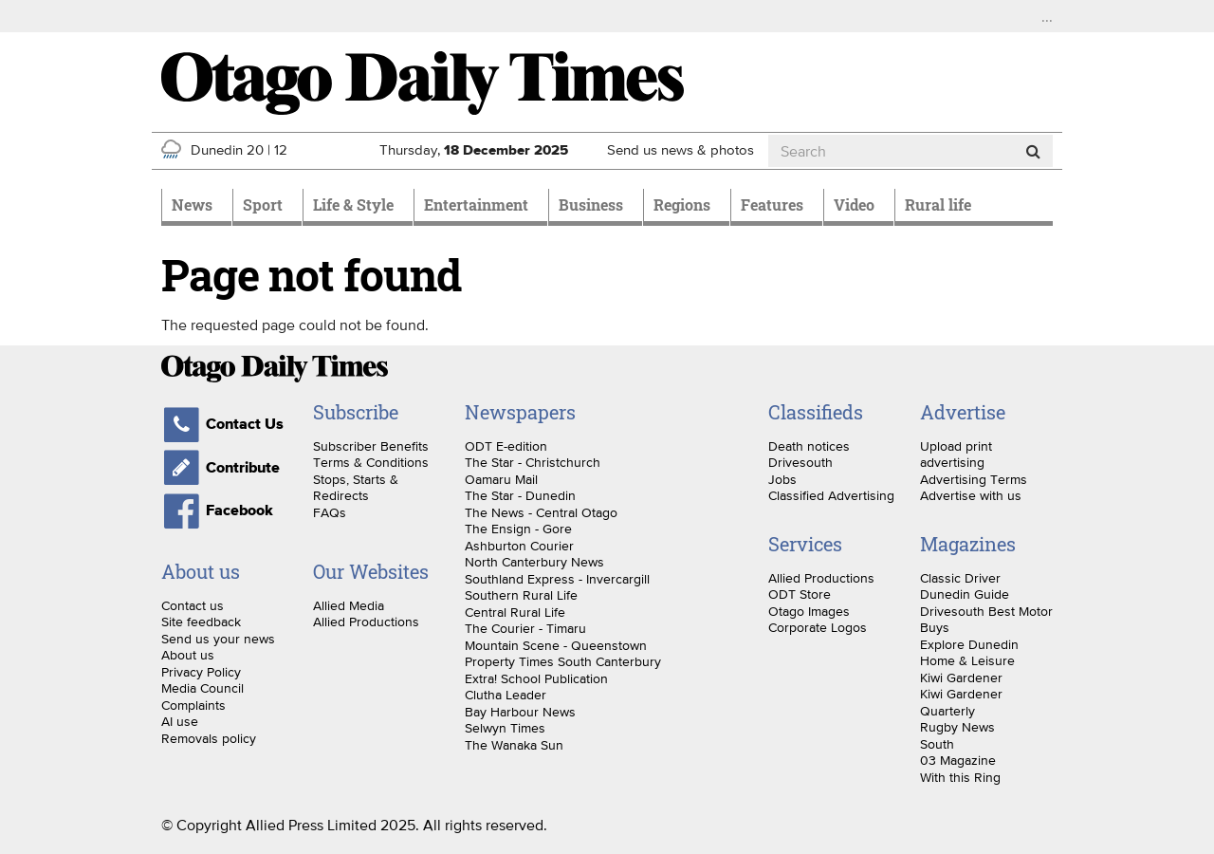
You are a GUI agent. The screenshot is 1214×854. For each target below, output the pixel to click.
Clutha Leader (505, 694)
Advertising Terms (973, 479)
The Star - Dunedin (520, 495)
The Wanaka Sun (514, 744)
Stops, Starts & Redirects (355, 488)
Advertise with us (970, 495)
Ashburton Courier (519, 545)
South (937, 744)
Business (591, 204)
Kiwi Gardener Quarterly (961, 702)
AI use (179, 721)
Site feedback (201, 621)
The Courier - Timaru (525, 628)
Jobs (782, 479)
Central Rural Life (515, 612)
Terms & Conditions (371, 462)
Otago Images (809, 611)
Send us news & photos (680, 149)
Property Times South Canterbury (563, 661)
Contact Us (222, 424)
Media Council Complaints (202, 696)
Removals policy (208, 738)
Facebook (217, 510)
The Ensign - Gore (518, 528)
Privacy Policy (201, 671)
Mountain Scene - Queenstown (556, 645)
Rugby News (957, 726)
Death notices (809, 446)
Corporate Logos (817, 627)
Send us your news (218, 638)
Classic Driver (960, 577)
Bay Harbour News (520, 711)
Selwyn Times (505, 727)
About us (187, 654)
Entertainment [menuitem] (476, 204)
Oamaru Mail (501, 479)
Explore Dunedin (969, 644)
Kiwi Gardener (961, 677)
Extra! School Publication (536, 678)
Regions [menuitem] (681, 204)
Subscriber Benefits (371, 446)
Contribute (220, 467)
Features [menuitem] (772, 204)
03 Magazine (958, 760)
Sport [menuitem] (263, 204)
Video (854, 204)
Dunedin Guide (964, 594)
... (1047, 16)
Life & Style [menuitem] (353, 204)
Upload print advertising (956, 454)
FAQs (329, 512)
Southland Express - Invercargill (557, 578)
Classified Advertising (831, 495)
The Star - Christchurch (532, 462)
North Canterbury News (534, 561)
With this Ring (960, 777)
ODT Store (799, 594)
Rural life (938, 204)
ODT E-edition (506, 446)
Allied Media (348, 605)
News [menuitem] (192, 204)
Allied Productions (366, 621)
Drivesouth (800, 462)
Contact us (192, 605)
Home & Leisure (967, 660)
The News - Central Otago (541, 512)
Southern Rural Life (521, 595)
